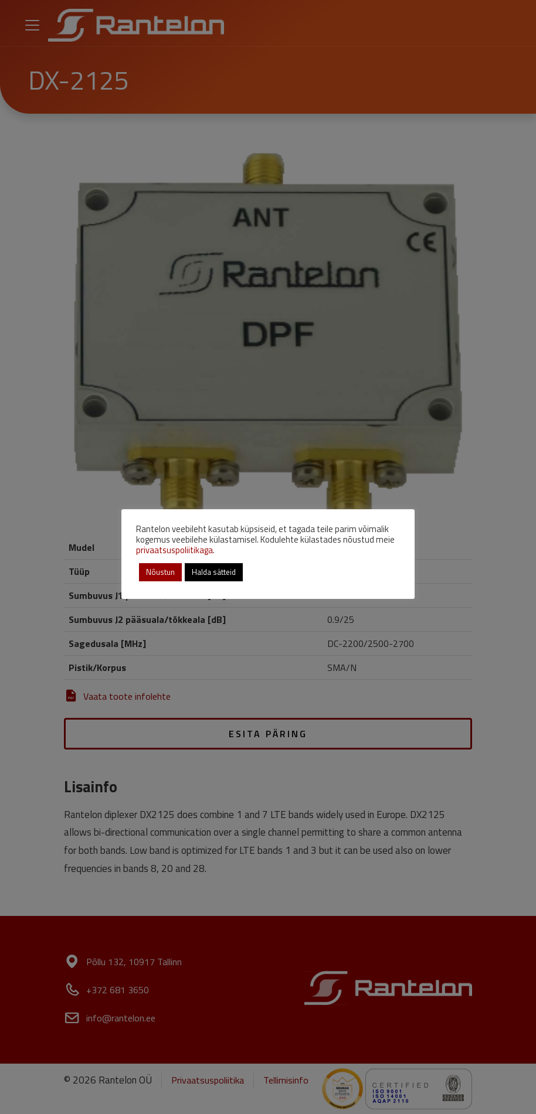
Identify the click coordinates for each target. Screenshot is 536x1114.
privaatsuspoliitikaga (174, 550)
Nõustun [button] (160, 572)
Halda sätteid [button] (214, 572)
